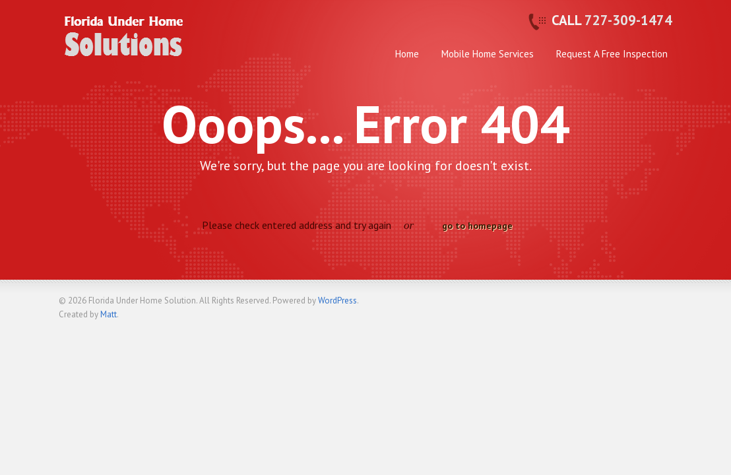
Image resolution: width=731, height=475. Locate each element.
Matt (108, 314)
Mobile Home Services (487, 54)
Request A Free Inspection (612, 54)
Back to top (662, 306)
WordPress (337, 300)
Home (407, 54)
